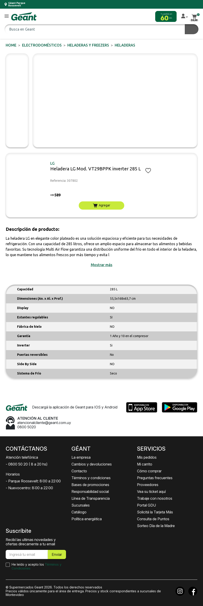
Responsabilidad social (90, 491)
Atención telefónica (22, 457)
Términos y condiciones (91, 478)
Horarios (13, 474)
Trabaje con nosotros (154, 498)
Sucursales (80, 505)
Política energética (86, 519)
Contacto (79, 471)
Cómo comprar (149, 471)
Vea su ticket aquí (151, 491)
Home (11, 45)
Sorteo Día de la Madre (156, 526)
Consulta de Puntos (153, 519)
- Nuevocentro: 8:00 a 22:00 (29, 488)
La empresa (81, 457)
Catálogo (78, 512)
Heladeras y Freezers (88, 45)
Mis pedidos (147, 457)
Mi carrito (144, 464)
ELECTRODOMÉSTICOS (42, 45)
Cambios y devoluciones (91, 464)
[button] (7, 16)
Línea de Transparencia (90, 498)
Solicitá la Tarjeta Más (155, 512)
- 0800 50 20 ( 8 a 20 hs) (27, 464)
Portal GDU (146, 505)
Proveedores (147, 484)
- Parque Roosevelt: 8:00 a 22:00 (33, 481)
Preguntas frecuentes (155, 478)
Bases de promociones (90, 484)
